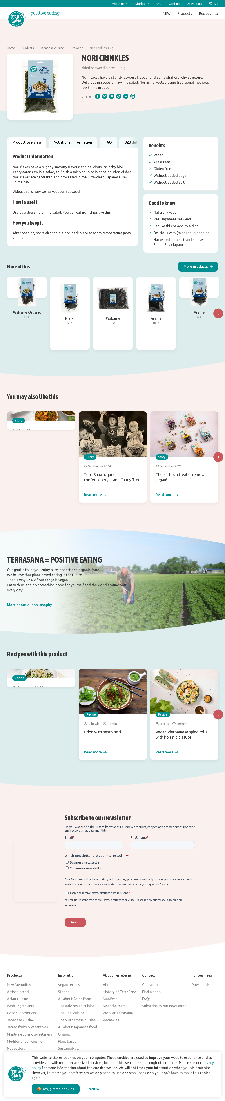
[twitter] (104, 96)
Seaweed (77, 48)
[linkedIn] (125, 96)
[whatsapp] (132, 96)
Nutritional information (73, 142)
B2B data (132, 142)
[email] (111, 96)
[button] (198, 267)
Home (11, 48)
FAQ (108, 142)
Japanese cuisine (52, 48)
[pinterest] (118, 96)
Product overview (27, 142)
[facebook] (97, 96)
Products (28, 48)
